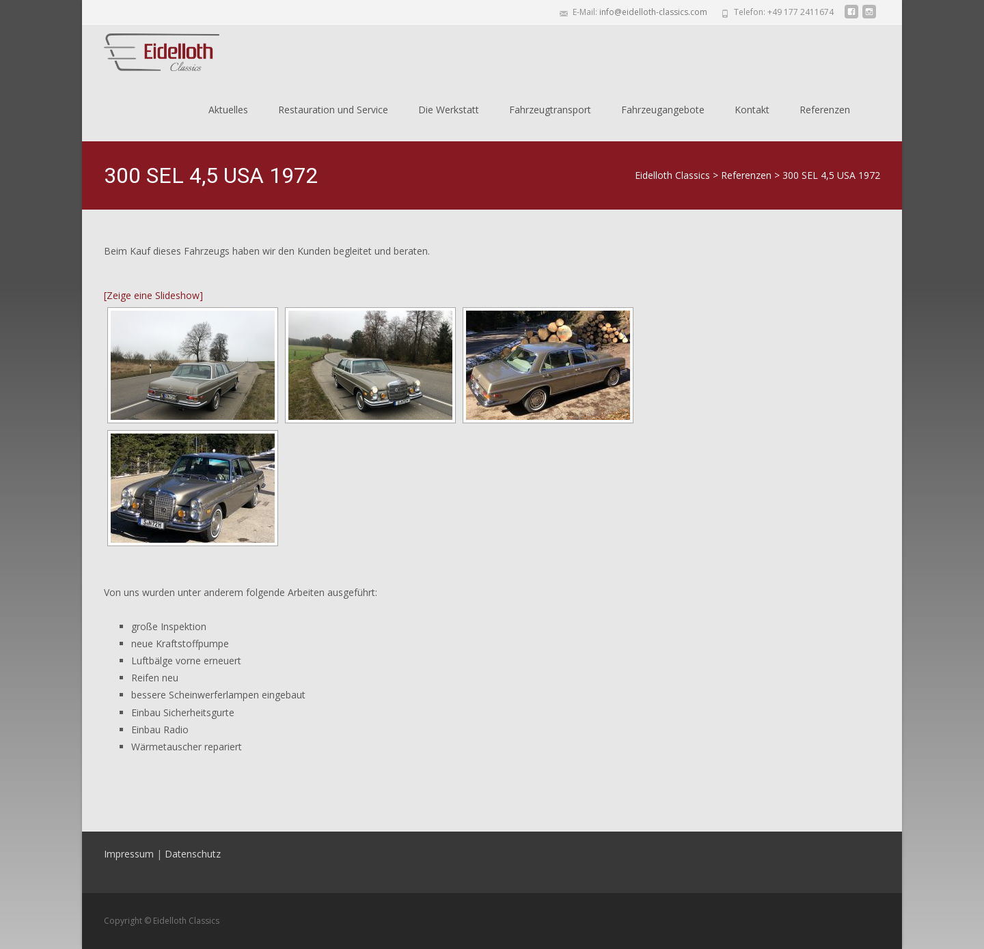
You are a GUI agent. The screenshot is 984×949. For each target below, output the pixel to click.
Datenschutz (193, 853)
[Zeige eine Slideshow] (153, 295)
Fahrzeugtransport (550, 109)
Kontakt (752, 109)
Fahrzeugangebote (663, 109)
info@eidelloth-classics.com (653, 12)
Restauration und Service (333, 109)
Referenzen (825, 109)
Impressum (129, 853)
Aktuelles (228, 109)
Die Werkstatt (448, 109)
